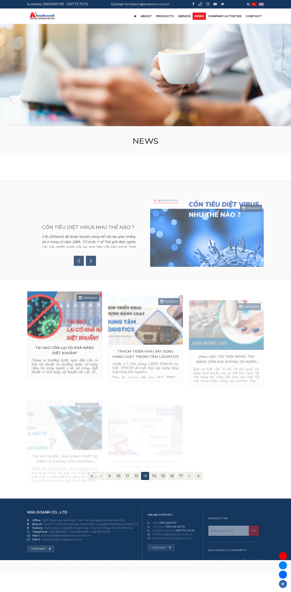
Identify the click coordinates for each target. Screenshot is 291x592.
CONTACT (254, 16)
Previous (79, 261)
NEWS (199, 16)
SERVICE (184, 16)
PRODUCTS (165, 16)
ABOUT (146, 16)
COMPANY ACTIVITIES (225, 16)
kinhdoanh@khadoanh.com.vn (146, 4)
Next (91, 261)
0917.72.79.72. (78, 4)
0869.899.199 (53, 4)
